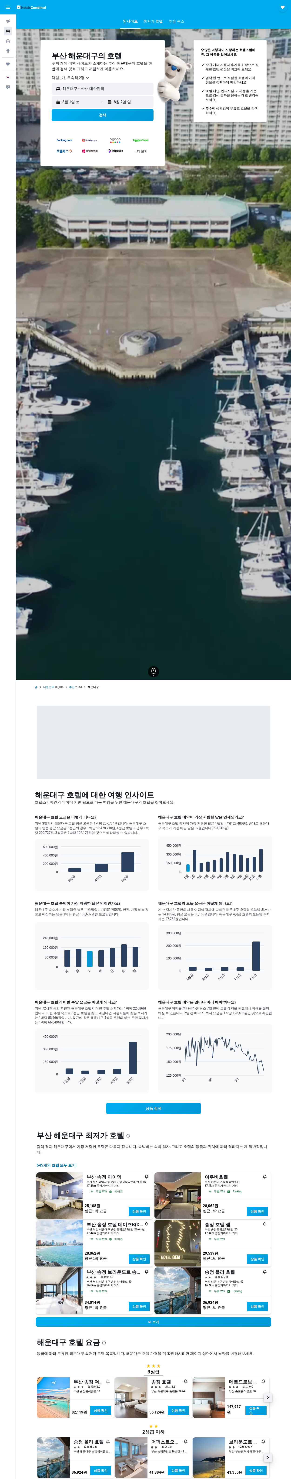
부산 (72, 687)
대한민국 (48, 687)
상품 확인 (139, 1211)
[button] (8, 7)
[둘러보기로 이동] (8, 50)
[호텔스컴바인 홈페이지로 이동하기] (31, 7)
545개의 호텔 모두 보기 (56, 1165)
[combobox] (71, 77)
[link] (153, 1108)
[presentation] (128, 1136)
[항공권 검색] (8, 21)
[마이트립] (8, 64)
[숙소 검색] (8, 31)
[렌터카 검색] (8, 41)
